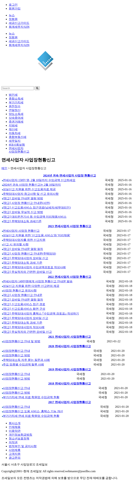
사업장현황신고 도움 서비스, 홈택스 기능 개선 (32, 411)
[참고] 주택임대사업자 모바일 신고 (25, 258)
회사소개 (15, 423)
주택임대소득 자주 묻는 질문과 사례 (26, 359)
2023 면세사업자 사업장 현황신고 (69, 226)
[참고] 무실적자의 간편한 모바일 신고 (27, 271)
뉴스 (12, 15)
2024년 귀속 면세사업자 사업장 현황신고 (69, 175)
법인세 (13, 94)
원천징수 (15, 106)
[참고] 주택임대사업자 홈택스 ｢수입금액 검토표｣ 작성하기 (40, 313)
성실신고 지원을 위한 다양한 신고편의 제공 (30, 285)
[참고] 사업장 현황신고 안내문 (22, 295)
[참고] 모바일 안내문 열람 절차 (22, 249)
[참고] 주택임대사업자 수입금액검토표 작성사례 (34, 267)
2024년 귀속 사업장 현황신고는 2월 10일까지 (31, 184)
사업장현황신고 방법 (16, 355)
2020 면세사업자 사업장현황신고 (69, 346)
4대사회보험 (17, 144)
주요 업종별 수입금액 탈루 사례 (23, 364)
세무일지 (15, 140)
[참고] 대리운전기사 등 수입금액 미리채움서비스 (34, 216)
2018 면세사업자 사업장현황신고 (69, 383)
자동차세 (15, 133)
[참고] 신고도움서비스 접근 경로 (23, 304)
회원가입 (15, 8)
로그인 (13, 4)
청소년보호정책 (19, 438)
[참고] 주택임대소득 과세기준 (22, 221)
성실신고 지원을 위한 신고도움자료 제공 (29, 189)
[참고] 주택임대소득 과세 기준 (22, 262)
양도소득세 (16, 113)
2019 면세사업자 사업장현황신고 (69, 369)
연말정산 (15, 110)
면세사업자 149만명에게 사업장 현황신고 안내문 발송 (37, 281)
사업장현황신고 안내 (16, 350)
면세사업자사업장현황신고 (19, 150)
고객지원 (15, 453)
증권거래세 (16, 121)
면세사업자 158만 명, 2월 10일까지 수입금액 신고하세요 (38, 180)
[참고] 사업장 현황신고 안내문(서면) (26, 202)
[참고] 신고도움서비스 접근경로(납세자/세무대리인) (36, 207)
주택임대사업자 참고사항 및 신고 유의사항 (30, 193)
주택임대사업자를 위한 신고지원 (23, 239)
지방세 (13, 125)
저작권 (13, 442)
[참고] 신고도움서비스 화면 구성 (23, 308)
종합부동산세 (17, 137)
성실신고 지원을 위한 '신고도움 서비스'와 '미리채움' (36, 235)
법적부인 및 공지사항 (23, 446)
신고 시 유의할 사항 (15, 244)
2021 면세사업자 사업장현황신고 (69, 336)
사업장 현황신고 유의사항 (19, 290)
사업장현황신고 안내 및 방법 (21, 341)
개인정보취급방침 (20, 434)
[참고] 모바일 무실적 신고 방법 (22, 212)
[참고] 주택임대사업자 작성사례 (23, 327)
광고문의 (15, 457)
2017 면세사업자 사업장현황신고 (69, 402)
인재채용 (15, 427)
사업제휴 (15, 450)
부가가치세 (16, 102)
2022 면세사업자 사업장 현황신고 (69, 276)
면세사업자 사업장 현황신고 (21, 230)
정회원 (13, 19)
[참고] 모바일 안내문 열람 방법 (22, 198)
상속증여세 (16, 117)
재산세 (13, 129)
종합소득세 (16, 98)
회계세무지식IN (19, 26)
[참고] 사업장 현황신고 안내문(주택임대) (29, 253)
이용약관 (15, 430)
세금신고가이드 (19, 22)
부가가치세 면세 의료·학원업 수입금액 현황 (30, 397)
